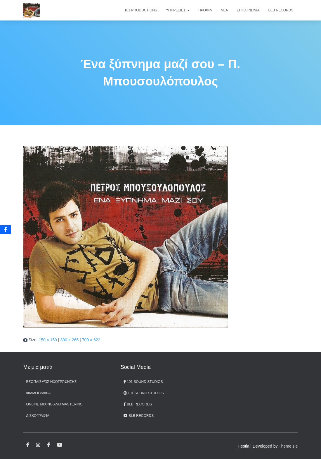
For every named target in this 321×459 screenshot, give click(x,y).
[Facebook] (5, 229)
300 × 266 (69, 340)
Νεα (224, 10)
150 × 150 (48, 340)
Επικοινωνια (248, 10)
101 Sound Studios (143, 382)
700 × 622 (91, 340)
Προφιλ (205, 10)
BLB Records (280, 10)
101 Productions (140, 10)
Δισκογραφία (37, 416)
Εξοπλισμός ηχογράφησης (51, 382)
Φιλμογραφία (38, 393)
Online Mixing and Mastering (54, 404)
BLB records (139, 416)
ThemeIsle (288, 446)
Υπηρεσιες (178, 10)
